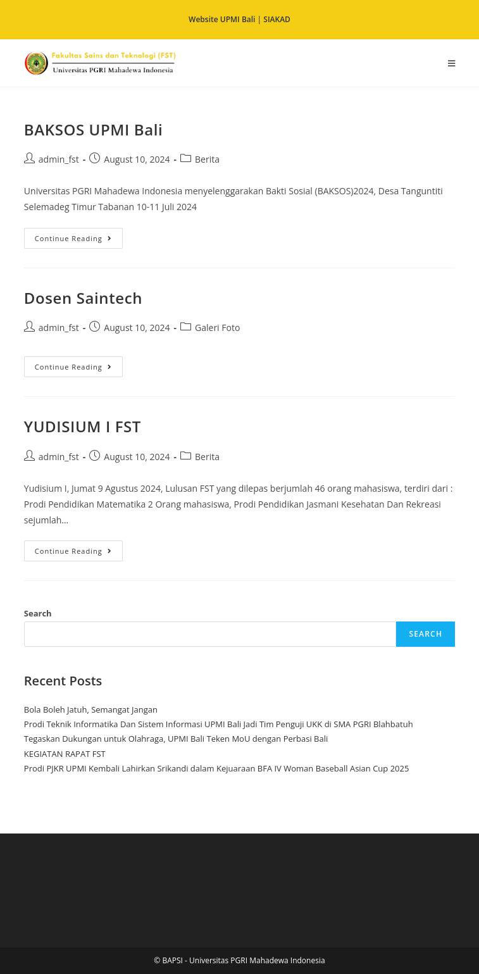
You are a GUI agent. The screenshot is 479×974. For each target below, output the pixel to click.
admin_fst (59, 159)
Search (38, 613)
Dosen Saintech (83, 297)
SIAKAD (276, 19)
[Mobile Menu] (452, 63)
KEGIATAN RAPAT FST (65, 753)
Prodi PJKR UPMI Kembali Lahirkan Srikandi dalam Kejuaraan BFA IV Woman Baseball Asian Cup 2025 (216, 768)
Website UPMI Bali (222, 19)
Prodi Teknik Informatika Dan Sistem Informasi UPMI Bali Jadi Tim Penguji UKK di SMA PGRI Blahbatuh (218, 724)
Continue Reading (79, 235)
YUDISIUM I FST (82, 426)
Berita (207, 159)
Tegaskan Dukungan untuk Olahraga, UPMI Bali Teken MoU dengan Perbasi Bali (176, 738)
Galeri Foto (217, 328)
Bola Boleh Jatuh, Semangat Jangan (91, 709)
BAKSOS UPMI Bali (93, 129)
